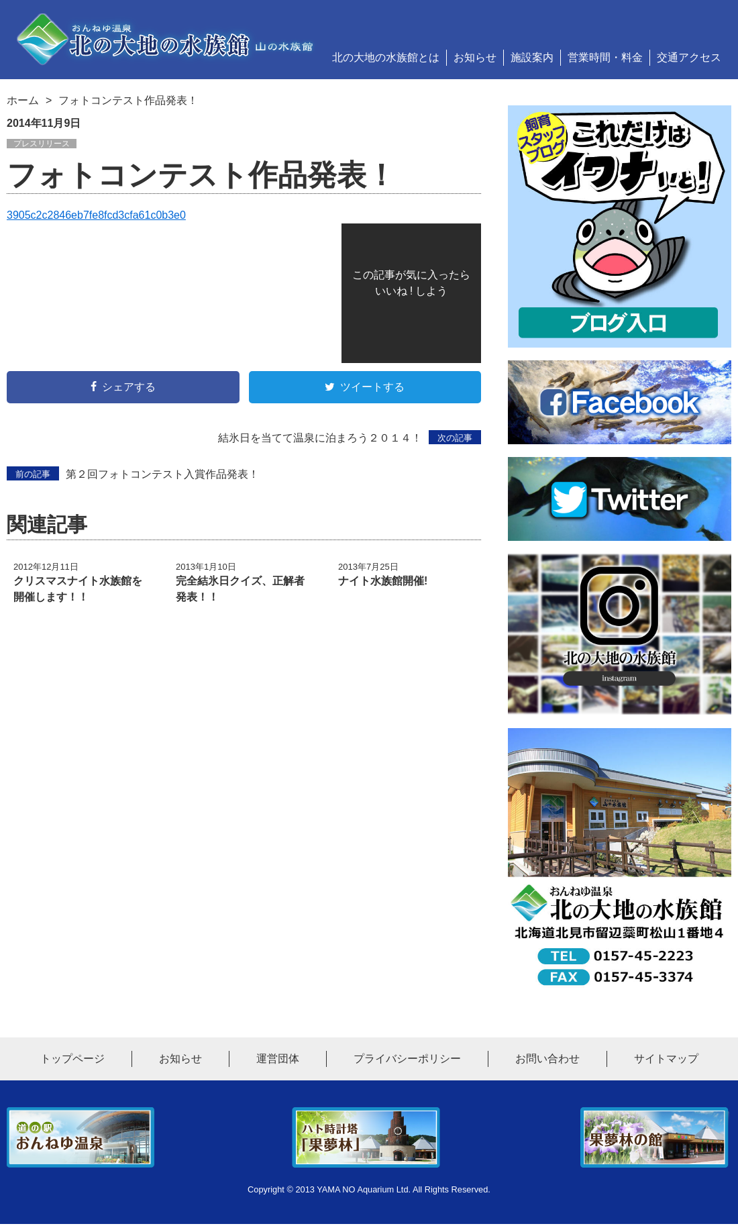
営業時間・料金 (605, 57)
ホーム (23, 100)
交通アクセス (689, 57)
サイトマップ (666, 1060)
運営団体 (277, 1060)
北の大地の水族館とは (385, 57)
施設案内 (532, 57)
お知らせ (475, 57)
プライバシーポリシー (407, 1060)
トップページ (72, 1060)
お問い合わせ (547, 1060)
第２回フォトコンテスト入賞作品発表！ (133, 473)
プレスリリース (41, 143)
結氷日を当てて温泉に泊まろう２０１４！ (349, 437)
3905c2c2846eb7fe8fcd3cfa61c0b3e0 (96, 215)
